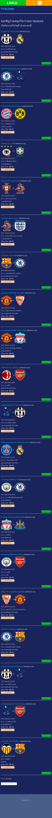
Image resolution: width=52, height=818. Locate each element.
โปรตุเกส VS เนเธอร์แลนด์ (10, 181)
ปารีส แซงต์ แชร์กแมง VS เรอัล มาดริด (15, 442)
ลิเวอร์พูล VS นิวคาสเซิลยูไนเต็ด (12, 517)
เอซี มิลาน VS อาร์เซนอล (10, 368)
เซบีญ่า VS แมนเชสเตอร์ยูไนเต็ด (13, 592)
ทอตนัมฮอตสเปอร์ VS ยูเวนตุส (12, 405)
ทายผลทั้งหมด (8, 57)
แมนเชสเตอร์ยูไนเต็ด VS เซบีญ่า (13, 293)
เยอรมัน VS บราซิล (8, 143)
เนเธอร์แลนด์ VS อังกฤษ (10, 218)
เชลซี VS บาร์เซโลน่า (8, 629)
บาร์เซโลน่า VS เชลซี (8, 256)
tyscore (7, 8)
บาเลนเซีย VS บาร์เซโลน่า (10, 741)
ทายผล (46, 63)
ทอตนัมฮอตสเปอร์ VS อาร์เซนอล (13, 704)
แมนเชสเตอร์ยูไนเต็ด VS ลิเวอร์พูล (13, 330)
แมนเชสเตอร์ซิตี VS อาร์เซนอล (12, 554)
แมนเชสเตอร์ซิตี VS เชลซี (10, 480)
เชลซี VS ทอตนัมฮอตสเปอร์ (11, 69)
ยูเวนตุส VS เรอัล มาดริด (10, 31)
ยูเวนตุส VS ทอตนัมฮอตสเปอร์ (12, 666)
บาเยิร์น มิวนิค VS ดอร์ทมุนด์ (11, 106)
